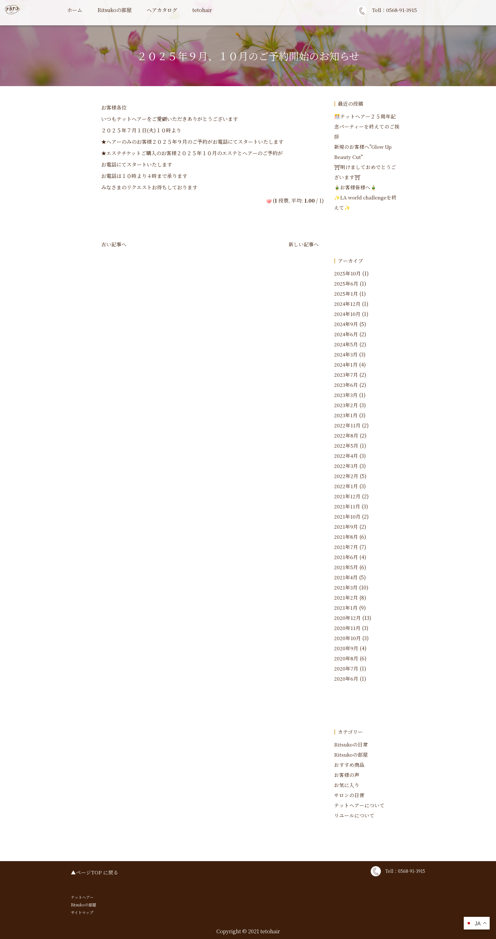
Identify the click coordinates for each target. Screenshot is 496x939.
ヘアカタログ (162, 10)
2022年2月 (346, 476)
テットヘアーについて (359, 805)
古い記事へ (114, 244)
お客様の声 (346, 774)
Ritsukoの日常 (351, 744)
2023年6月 (346, 384)
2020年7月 (346, 668)
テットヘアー (82, 897)
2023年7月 (346, 374)
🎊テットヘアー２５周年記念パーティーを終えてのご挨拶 (367, 126)
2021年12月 (347, 496)
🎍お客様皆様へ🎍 (355, 187)
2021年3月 (346, 587)
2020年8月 (346, 658)
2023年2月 (346, 405)
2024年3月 (346, 354)
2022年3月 (346, 466)
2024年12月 (347, 303)
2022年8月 (346, 435)
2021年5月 (346, 567)
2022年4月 (346, 455)
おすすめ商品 (349, 764)
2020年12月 (347, 617)
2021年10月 (347, 516)
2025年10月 (347, 273)
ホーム (74, 10)
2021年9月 (346, 526)
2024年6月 (346, 334)
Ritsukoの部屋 (114, 10)
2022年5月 (346, 445)
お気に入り (346, 785)
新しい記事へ (303, 244)
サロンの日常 (349, 795)
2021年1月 (346, 607)
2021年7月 (346, 547)
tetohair (202, 10)
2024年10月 (347, 314)
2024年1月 (346, 364)
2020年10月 (347, 638)
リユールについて (354, 815)
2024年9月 (346, 324)
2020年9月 (346, 648)
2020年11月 (347, 628)
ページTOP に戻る (97, 872)
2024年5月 (346, 344)
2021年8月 (346, 536)
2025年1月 (346, 293)
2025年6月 (346, 283)
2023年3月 (346, 395)
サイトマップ (82, 912)
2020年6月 (346, 678)
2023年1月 (346, 415)
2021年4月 (346, 577)
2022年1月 (346, 486)
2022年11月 (347, 425)
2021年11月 (347, 506)
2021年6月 (346, 557)
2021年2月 (346, 597)
